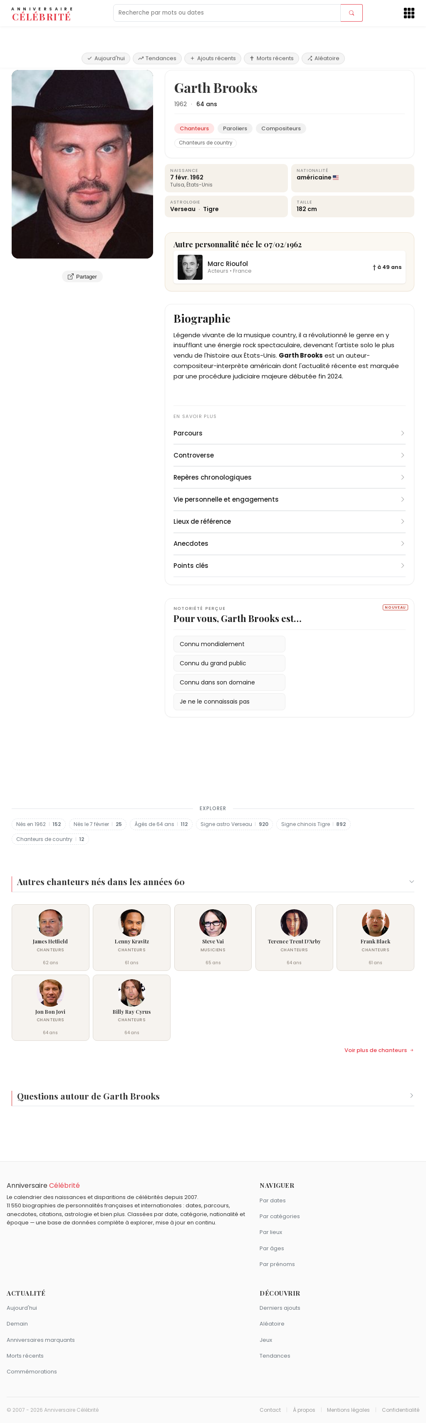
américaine (314, 177)
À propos (304, 1410)
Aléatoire (323, 34)
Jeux (266, 1339)
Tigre (211, 209)
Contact (270, 1410)
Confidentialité (400, 1410)
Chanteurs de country (205, 142)
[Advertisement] (213, 766)
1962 (180, 104)
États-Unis (199, 184)
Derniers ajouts (280, 1307)
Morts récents (271, 34)
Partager (82, 276)
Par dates (273, 1200)
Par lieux (271, 1232)
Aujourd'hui (106, 34)
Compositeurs (281, 128)
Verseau (183, 209)
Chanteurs (56, 60)
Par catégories (280, 1216)
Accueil (24, 60)
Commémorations (32, 1371)
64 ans (206, 104)
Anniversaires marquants (41, 1339)
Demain (17, 1323)
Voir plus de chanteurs (379, 1050)
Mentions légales (348, 1410)
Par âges (272, 1248)
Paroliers (235, 128)
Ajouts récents (213, 34)
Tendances (157, 34)
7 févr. (179, 177)
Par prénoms (277, 1264)
